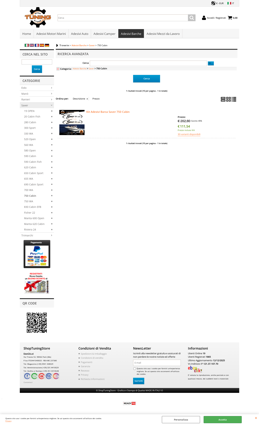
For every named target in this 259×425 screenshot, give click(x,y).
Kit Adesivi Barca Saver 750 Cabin (108, 112)
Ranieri (25, 99)
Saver (24, 105)
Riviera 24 (30, 230)
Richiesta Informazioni (92, 379)
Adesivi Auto (79, 34)
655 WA (28, 179)
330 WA (28, 133)
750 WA (28, 201)
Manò (24, 94)
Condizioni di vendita (92, 358)
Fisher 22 (29, 213)
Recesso (85, 370)
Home (26, 34)
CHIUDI (256, 418)
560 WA (28, 145)
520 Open (30, 139)
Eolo (23, 88)
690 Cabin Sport (33, 184)
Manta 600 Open (34, 218)
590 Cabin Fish (33, 162)
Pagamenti (86, 362)
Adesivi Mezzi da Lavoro (163, 34)
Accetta (223, 419)
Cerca (86, 63)
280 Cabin (30, 122)
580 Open (30, 151)
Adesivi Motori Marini (51, 34)
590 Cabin (30, 156)
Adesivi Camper (104, 34)
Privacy (8, 421)
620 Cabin (30, 167)
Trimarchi (27, 235)
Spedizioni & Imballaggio (94, 353)
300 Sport (30, 128)
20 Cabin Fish (32, 117)
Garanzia (85, 366)
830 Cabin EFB (32, 207)
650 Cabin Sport (33, 173)
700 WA (28, 190)
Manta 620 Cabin (34, 224)
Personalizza (181, 419)
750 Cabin (30, 196)
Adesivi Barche (131, 34)
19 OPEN (29, 111)
